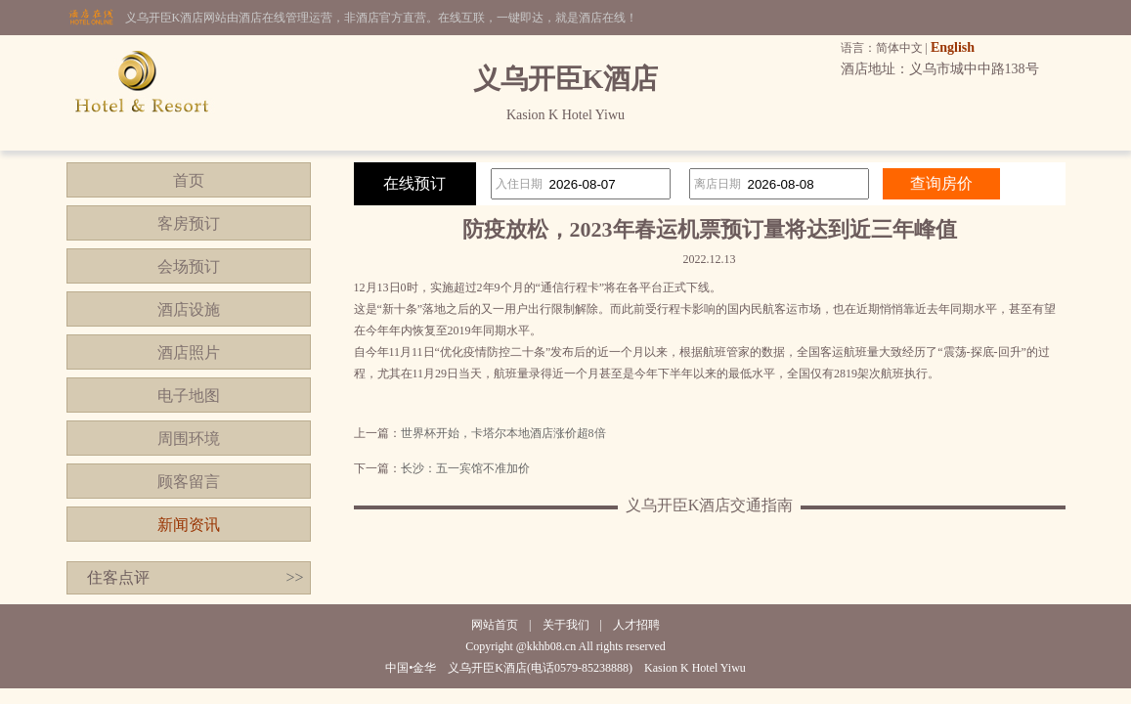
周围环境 (188, 438)
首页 (188, 180)
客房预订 (188, 223)
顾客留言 (188, 481)
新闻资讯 (188, 524)
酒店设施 (188, 309)
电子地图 (188, 395)
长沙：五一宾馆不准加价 (465, 468)
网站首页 (494, 625)
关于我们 (566, 625)
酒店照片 (188, 352)
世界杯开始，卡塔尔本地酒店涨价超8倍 (503, 433)
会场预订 (188, 266)
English (953, 47)
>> (294, 577)
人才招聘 (636, 625)
